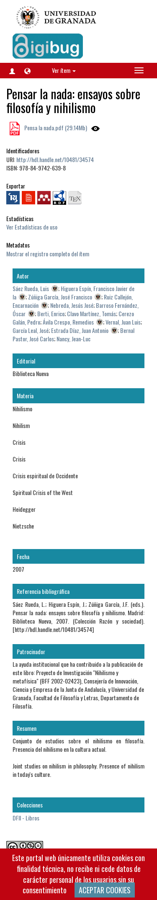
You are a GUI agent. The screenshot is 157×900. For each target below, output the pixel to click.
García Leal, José (31, 330)
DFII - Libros (26, 817)
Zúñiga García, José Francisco (60, 296)
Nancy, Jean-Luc (73, 338)
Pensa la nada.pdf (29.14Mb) (55, 127)
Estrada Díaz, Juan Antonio (79, 330)
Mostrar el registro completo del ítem (47, 253)
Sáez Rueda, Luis (31, 288)
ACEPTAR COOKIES (105, 890)
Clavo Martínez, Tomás (91, 313)
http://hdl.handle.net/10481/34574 (55, 159)
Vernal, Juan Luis (123, 321)
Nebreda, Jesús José (71, 305)
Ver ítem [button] (64, 70)
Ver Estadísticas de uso (31, 226)
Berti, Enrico (50, 313)
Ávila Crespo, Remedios (68, 321)
